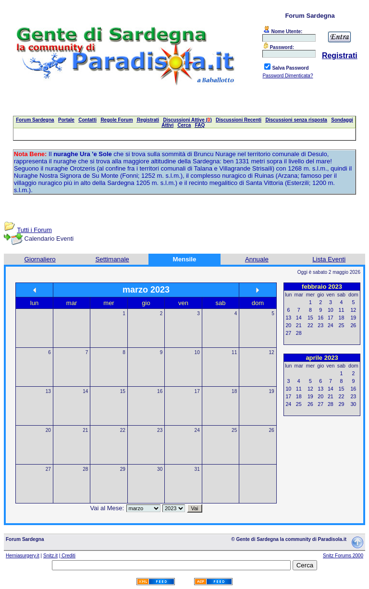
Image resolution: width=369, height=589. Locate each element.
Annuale (257, 259)
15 (122, 391)
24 (197, 430)
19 (271, 391)
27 (48, 469)
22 (122, 430)
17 (197, 391)
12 (271, 352)
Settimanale (112, 259)
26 (271, 430)
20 (48, 430)
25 (234, 430)
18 (234, 391)
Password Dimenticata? (287, 75)
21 (85, 430)
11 (234, 352)
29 (122, 469)
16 (159, 391)
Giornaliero (40, 259)
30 (159, 469)
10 (197, 352)
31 (197, 469)
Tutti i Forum (34, 229)
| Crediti (67, 555)
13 (48, 391)
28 (85, 469)
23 (159, 430)
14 (85, 391)
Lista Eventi (328, 259)
